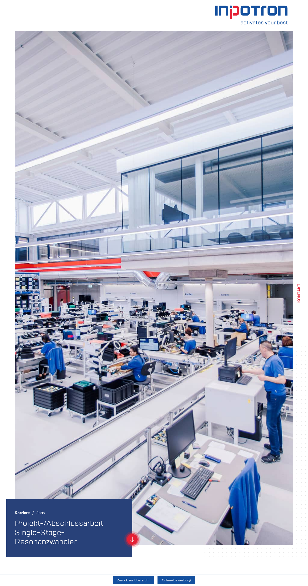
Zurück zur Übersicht (133, 580)
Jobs (41, 512)
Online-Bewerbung (176, 580)
